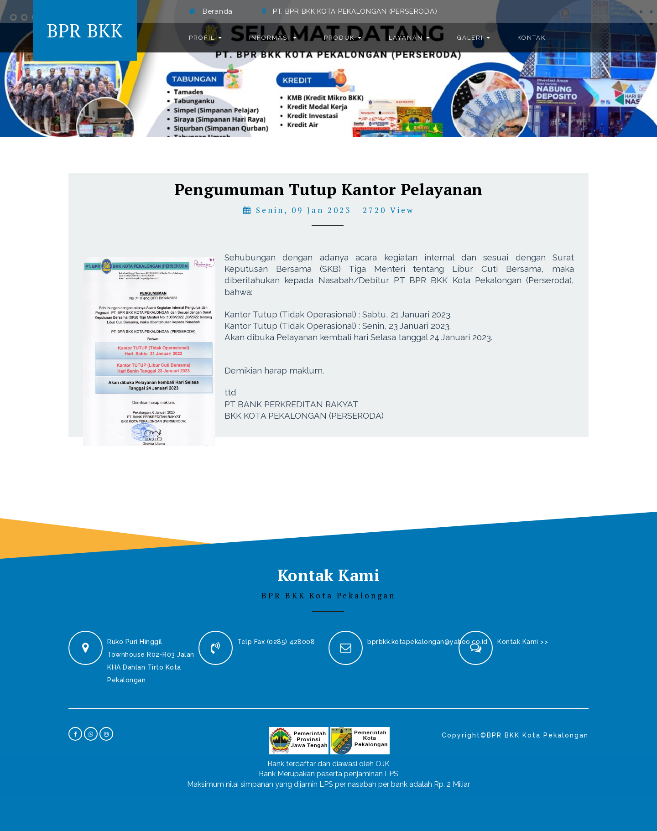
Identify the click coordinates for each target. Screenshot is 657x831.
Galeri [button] (473, 37)
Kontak (531, 37)
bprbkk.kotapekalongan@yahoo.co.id (427, 641)
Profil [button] (205, 37)
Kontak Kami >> (522, 641)
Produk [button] (342, 37)
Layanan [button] (409, 37)
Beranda (218, 11)
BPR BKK (85, 30)
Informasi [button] (273, 37)
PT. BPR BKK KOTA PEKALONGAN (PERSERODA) (355, 11)
